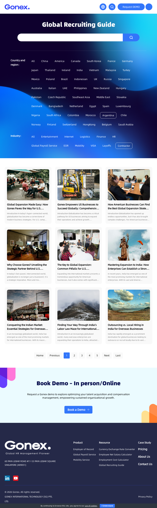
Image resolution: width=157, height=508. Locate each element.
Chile (124, 115)
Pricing (142, 449)
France (111, 61)
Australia (36, 88)
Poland (50, 79)
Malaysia (110, 70)
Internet (68, 136)
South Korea (94, 61)
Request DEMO (131, 7)
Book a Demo (76, 410)
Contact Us (145, 464)
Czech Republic (57, 97)
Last (118, 355)
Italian (52, 88)
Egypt (92, 106)
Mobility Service (81, 459)
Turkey (126, 70)
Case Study (144, 442)
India (80, 70)
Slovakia (121, 97)
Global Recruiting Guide (111, 465)
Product (77, 442)
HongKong (89, 124)
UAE (65, 88)
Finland (51, 124)
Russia (108, 79)
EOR (66, 145)
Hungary (121, 88)
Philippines (80, 88)
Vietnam (94, 70)
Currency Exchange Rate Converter (117, 449)
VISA (93, 145)
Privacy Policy (145, 496)
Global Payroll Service (44, 145)
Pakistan (36, 97)
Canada (75, 61)
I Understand (107, 506)
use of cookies (91, 505)
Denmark (36, 106)
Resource (104, 442)
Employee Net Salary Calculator (115, 454)
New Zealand (101, 88)
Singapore (124, 79)
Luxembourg (123, 106)
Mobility (79, 145)
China (44, 61)
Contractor (124, 145)
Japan (34, 70)
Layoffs (107, 145)
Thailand (50, 70)
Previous (55, 355)
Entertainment (49, 136)
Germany (127, 61)
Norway (36, 124)
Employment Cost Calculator (114, 459)
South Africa (54, 115)
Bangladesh (56, 106)
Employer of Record (83, 449)
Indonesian (80, 79)
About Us (144, 456)
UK (95, 79)
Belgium (107, 124)
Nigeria (35, 115)
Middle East (103, 97)
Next (106, 355)
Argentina (108, 115)
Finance (101, 136)
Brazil (64, 79)
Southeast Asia (81, 97)
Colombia (73, 115)
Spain (106, 106)
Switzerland (69, 124)
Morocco (91, 115)
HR (114, 136)
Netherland (76, 106)
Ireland (66, 70)
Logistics (85, 136)
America (59, 61)
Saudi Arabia (125, 124)
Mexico (35, 79)
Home (39, 355)
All (33, 61)
